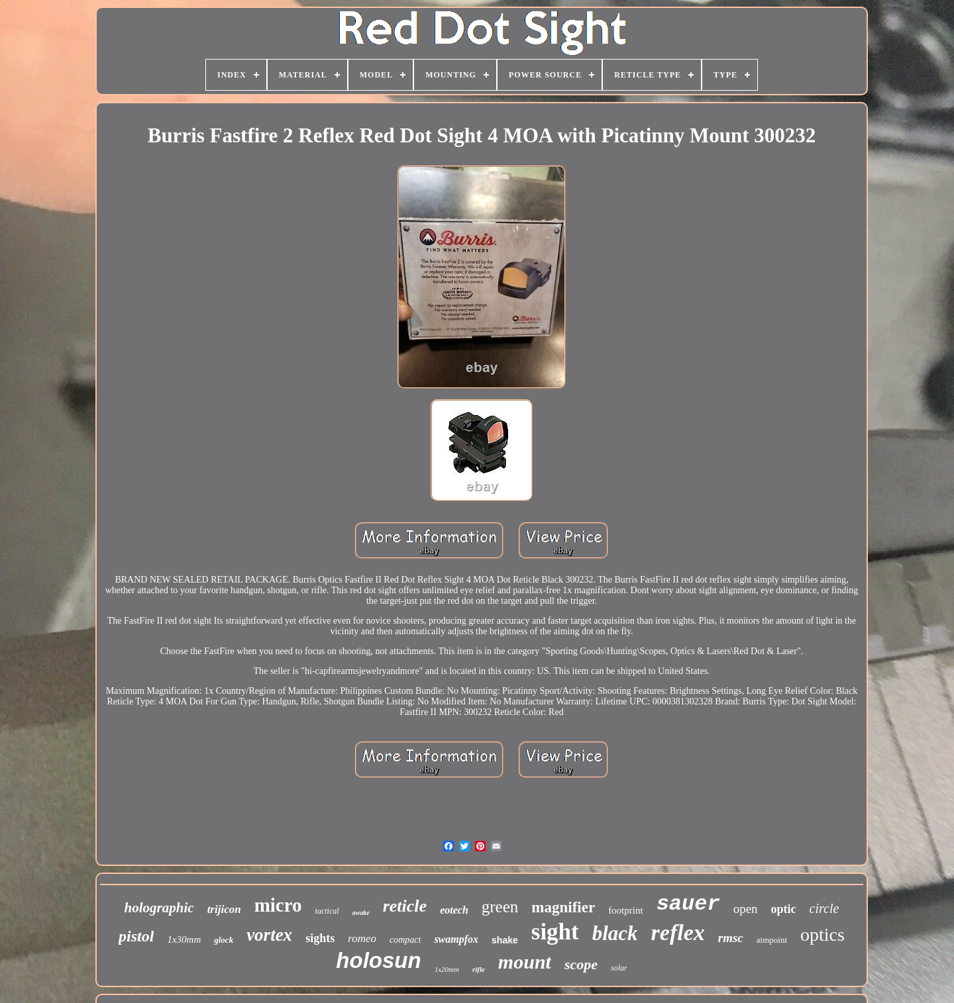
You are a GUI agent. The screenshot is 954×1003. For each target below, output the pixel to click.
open (745, 909)
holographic (159, 908)
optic (783, 909)
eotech (454, 910)
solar (619, 968)
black (615, 933)
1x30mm (184, 939)
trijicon (224, 909)
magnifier (563, 907)
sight (555, 932)
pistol (136, 936)
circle (824, 908)
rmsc (730, 938)
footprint (625, 910)
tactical (327, 911)
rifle (478, 969)
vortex (269, 935)
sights (320, 938)
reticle (405, 906)
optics (822, 934)
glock (223, 940)
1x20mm (447, 969)
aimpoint (772, 940)
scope (581, 964)
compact (405, 940)
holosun (378, 960)
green (500, 907)
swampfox (456, 939)
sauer (688, 904)
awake (361, 912)
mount (524, 962)
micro (278, 905)
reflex (678, 932)
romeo (362, 938)
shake (505, 940)
